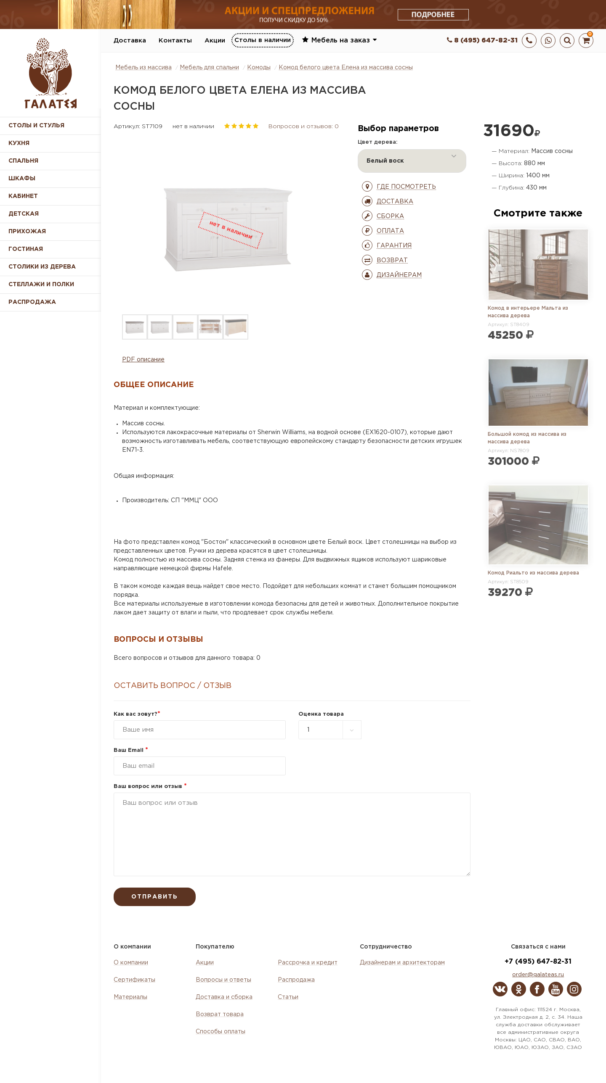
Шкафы (21, 178)
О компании (131, 962)
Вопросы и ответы (223, 980)
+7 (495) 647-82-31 (538, 962)
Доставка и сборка (224, 997)
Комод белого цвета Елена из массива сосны (346, 67)
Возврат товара (220, 1014)
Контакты (175, 40)
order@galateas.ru (538, 974)
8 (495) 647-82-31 (482, 40)
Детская (23, 213)
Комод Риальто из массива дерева (533, 573)
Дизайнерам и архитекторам (402, 962)
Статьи (288, 997)
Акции (215, 40)
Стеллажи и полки (41, 284)
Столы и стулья (36, 125)
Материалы (130, 997)
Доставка (130, 40)
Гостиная (25, 249)
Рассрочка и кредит (308, 962)
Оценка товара (321, 714)
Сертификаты (134, 980)
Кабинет (23, 196)
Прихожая (27, 231)
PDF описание (143, 359)
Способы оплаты (220, 1031)
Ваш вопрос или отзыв (150, 786)
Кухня (18, 143)
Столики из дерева (42, 266)
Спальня (23, 160)
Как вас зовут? (137, 714)
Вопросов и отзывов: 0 (303, 126)
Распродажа (296, 980)
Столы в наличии (262, 40)
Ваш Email (131, 750)
